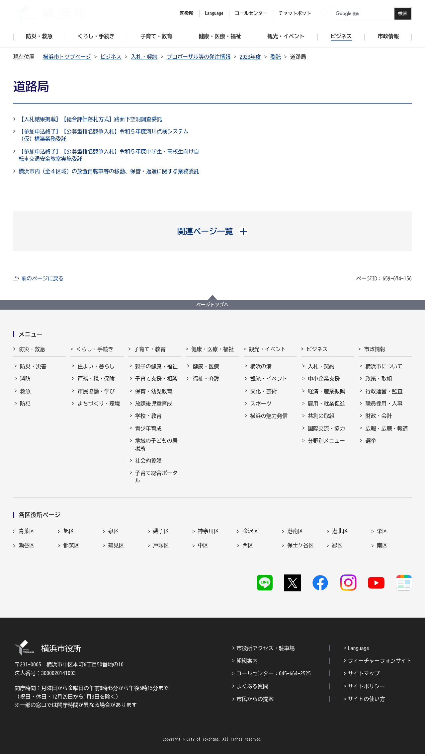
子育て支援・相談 (156, 378)
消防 (25, 378)
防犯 (25, 403)
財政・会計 (378, 415)
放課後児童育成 (153, 403)
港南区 (295, 531)
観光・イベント (267, 349)
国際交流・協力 (326, 428)
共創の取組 (321, 415)
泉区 (113, 531)
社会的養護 (148, 460)
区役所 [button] (187, 13)
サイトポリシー (366, 686)
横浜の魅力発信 (269, 415)
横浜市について (383, 366)
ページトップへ (212, 304)
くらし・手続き (94, 349)
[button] (212, 231)
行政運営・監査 (383, 391)
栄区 (382, 531)
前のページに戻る (42, 278)
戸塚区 (161, 545)
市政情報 (374, 349)
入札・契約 (144, 56)
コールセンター (251, 13)
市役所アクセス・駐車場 (265, 648)
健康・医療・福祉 (212, 349)
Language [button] (214, 13)
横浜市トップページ (67, 56)
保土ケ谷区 (300, 545)
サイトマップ (364, 673)
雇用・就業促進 (326, 403)
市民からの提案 (255, 699)
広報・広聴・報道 (386, 428)
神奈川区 (208, 531)
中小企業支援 (324, 378)
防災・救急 (32, 349)
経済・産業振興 (326, 391)
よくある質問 (252, 686)
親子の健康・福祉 (156, 366)
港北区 (340, 531)
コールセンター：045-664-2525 (273, 673)
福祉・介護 (206, 378)
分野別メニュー (326, 440)
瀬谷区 (27, 545)
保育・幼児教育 (153, 391)
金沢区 (250, 531)
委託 (275, 56)
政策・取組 (378, 378)
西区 (247, 545)
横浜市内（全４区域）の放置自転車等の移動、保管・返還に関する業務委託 (109, 171)
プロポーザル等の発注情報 (198, 56)
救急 (25, 391)
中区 (203, 545)
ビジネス (111, 56)
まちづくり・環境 (98, 403)
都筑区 (71, 545)
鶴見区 (116, 545)
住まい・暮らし (96, 366)
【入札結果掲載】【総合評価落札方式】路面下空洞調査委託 (90, 119)
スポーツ (261, 403)
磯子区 (161, 531)
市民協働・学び (96, 391)
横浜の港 (261, 366)
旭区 (68, 531)
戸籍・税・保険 (96, 378)
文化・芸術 (263, 391)
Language (358, 648)
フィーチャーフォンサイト (380, 660)
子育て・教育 (150, 349)
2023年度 (250, 56)
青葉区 (27, 531)
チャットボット (295, 13)
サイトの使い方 (366, 699)
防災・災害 (33, 366)
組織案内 (247, 660)
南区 (382, 545)
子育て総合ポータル (156, 476)
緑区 (337, 545)
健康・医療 (206, 366)
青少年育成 (148, 428)
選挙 (370, 440)
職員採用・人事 (383, 403)
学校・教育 (148, 415)
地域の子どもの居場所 (156, 444)
